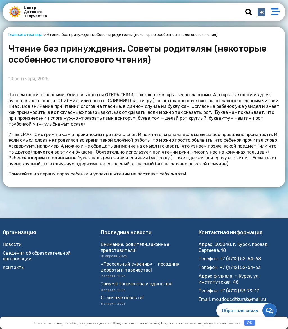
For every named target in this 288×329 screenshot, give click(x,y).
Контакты (13, 267)
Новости (12, 244)
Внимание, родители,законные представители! (135, 247)
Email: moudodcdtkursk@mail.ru (232, 299)
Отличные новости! (123, 297)
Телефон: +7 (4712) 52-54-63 (230, 267)
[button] (248, 12)
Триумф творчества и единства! (136, 283)
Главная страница (25, 34)
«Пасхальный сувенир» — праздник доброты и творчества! (140, 267)
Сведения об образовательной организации (37, 256)
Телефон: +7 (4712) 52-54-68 (230, 258)
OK (249, 323)
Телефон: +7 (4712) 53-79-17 (229, 291)
